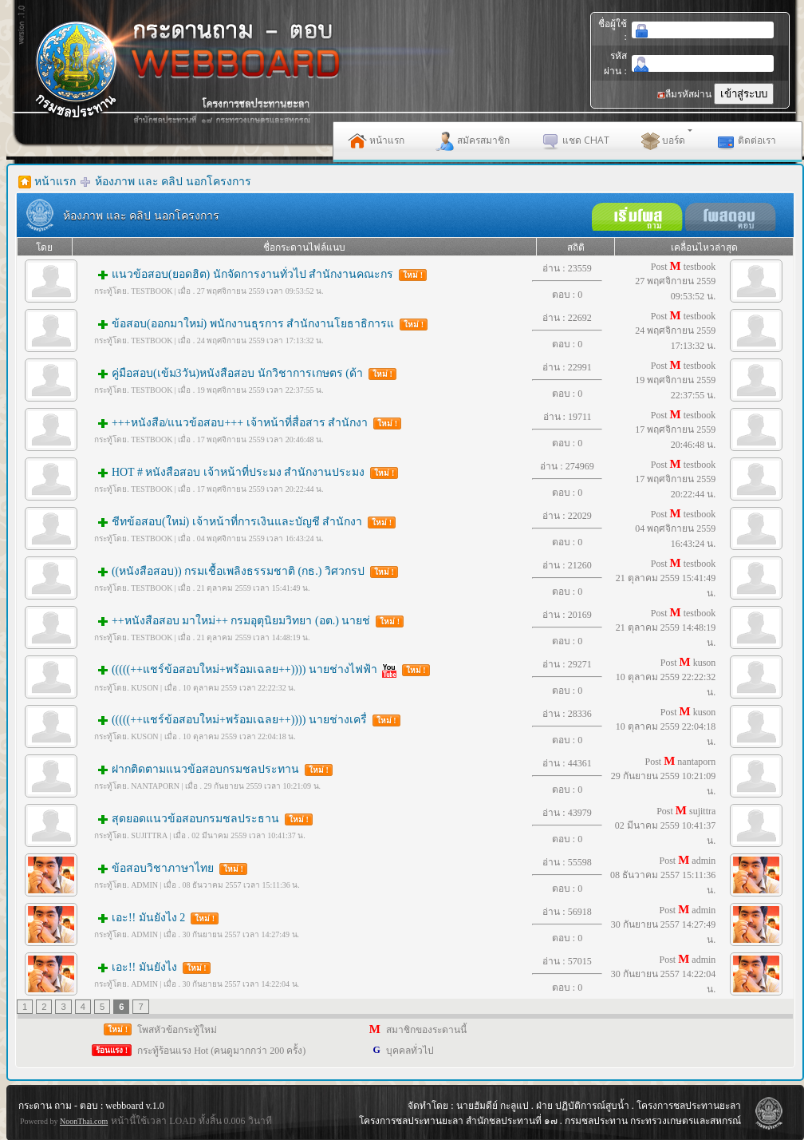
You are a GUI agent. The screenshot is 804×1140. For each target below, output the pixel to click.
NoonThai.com (84, 1121)
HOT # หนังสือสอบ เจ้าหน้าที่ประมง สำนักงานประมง (244, 472)
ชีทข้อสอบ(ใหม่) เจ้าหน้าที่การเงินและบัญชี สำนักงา (243, 522)
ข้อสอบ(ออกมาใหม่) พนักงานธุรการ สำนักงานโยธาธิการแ (259, 324)
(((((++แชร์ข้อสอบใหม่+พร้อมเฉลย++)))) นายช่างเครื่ (245, 720)
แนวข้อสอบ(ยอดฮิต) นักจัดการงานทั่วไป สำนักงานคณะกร (259, 274)
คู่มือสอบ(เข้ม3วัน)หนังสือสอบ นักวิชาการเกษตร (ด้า (243, 373)
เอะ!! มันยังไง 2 (155, 918)
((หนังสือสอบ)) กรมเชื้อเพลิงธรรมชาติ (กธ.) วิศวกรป (244, 571)
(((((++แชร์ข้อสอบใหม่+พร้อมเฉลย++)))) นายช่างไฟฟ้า (260, 669)
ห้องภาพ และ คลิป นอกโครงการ (173, 182)
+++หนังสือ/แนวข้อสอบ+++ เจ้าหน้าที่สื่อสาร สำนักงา (246, 423)
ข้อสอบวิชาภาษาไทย (168, 868)
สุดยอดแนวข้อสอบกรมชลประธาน (201, 819)
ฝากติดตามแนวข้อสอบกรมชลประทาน (211, 769)
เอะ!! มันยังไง (150, 967)
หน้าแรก (55, 182)
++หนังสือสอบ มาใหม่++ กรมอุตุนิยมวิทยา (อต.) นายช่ (247, 621)
